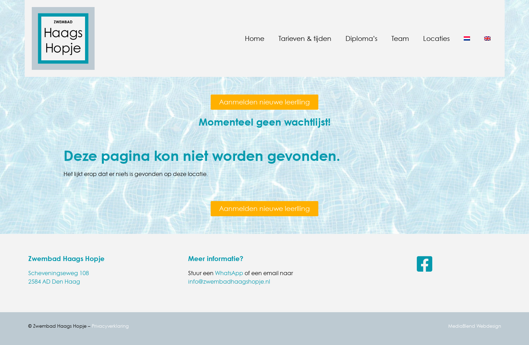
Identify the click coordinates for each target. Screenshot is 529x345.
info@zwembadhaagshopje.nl (229, 281)
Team (400, 38)
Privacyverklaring (110, 326)
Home (254, 38)
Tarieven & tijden (304, 38)
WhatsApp (229, 273)
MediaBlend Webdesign (474, 326)
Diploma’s (361, 38)
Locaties (436, 38)
